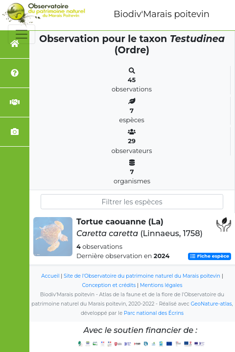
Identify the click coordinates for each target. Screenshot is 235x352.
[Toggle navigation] (21, 34)
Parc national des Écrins (154, 313)
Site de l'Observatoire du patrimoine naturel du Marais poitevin (142, 276)
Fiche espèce (209, 256)
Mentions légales (161, 285)
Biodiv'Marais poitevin (162, 14)
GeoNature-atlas (211, 304)
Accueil (50, 276)
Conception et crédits (109, 285)
